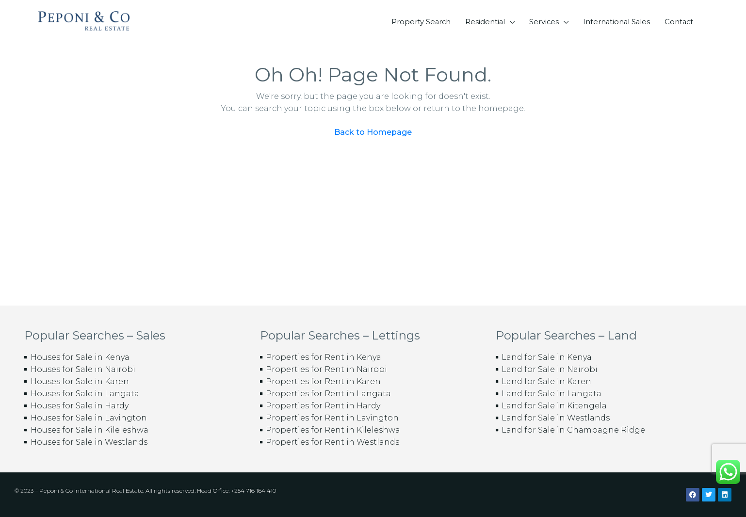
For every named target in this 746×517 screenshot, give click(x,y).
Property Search (421, 21)
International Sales (616, 21)
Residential (485, 21)
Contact (679, 21)
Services (544, 21)
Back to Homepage (373, 132)
